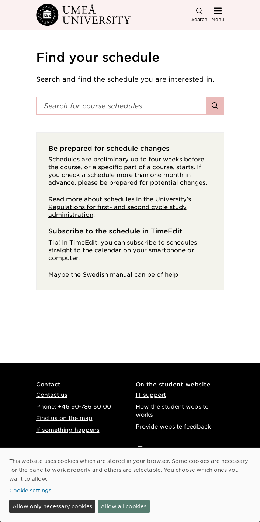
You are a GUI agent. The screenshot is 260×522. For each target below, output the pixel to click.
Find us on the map (64, 417)
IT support (151, 394)
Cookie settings (30, 490)
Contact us (51, 394)
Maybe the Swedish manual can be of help (113, 274)
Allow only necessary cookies (52, 506)
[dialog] (130, 484)
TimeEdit (83, 242)
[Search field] (121, 106)
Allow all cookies (123, 506)
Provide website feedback (173, 426)
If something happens (68, 429)
